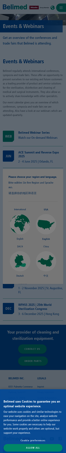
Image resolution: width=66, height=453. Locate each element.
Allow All (33, 447)
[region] (33, 421)
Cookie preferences (33, 440)
